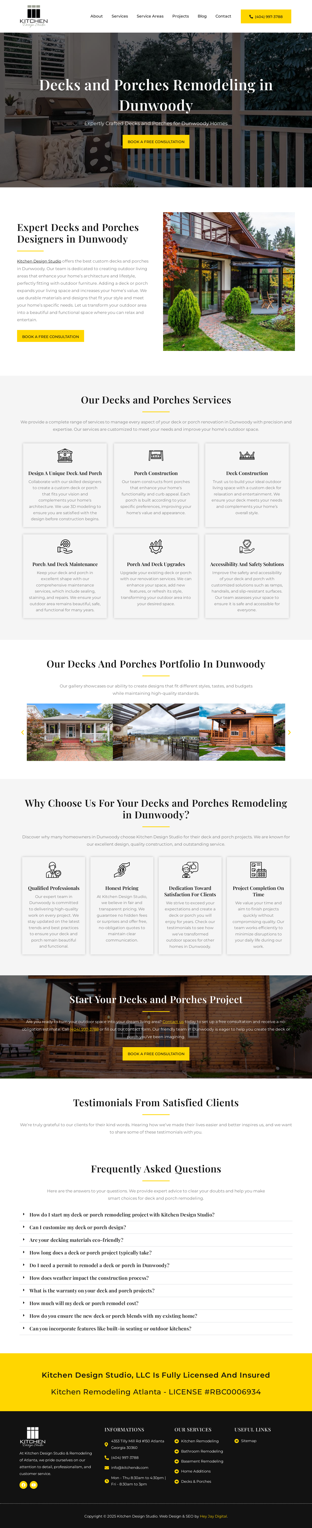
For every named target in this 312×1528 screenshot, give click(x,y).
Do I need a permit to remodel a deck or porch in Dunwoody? (99, 1267)
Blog (202, 16)
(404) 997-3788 (84, 1030)
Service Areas (150, 16)
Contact (223, 16)
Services (120, 16)
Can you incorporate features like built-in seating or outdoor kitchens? (110, 1331)
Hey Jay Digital (213, 1517)
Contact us (173, 1023)
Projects (180, 16)
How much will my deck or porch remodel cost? (83, 1305)
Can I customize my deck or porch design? (77, 1229)
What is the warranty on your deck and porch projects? (92, 1293)
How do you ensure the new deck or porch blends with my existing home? (113, 1318)
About (96, 16)
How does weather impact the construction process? (89, 1280)
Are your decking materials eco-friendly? (76, 1242)
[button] (23, 734)
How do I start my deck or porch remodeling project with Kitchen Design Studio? (121, 1217)
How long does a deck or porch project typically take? (90, 1255)
